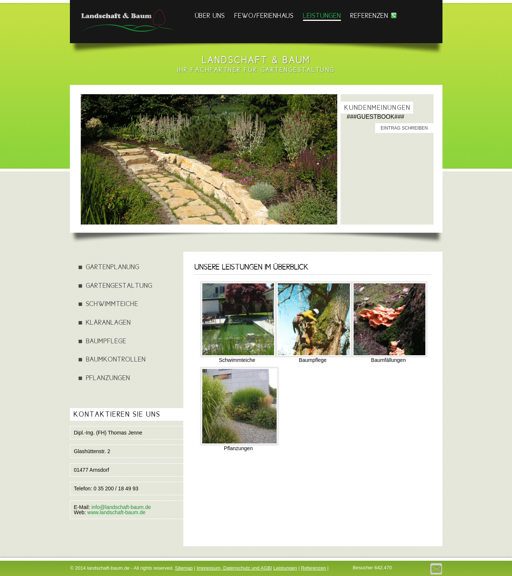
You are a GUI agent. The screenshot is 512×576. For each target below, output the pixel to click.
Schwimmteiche (112, 304)
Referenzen (369, 15)
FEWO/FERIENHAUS (264, 15)
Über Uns (210, 15)
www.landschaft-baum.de (116, 512)
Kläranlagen (108, 322)
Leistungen (322, 15)
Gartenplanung (112, 267)
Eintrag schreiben (404, 128)
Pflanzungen (108, 378)
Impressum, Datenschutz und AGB (234, 568)
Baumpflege (106, 341)
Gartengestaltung (119, 285)
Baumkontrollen (116, 359)
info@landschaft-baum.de (121, 507)
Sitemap (184, 568)
